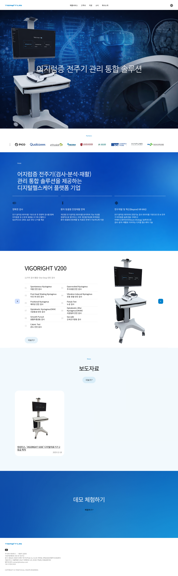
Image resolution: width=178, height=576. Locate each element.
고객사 (83, 5)
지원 (90, 5)
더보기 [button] (31, 340)
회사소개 (105, 5)
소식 (97, 5)
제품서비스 (74, 5)
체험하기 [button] (89, 509)
